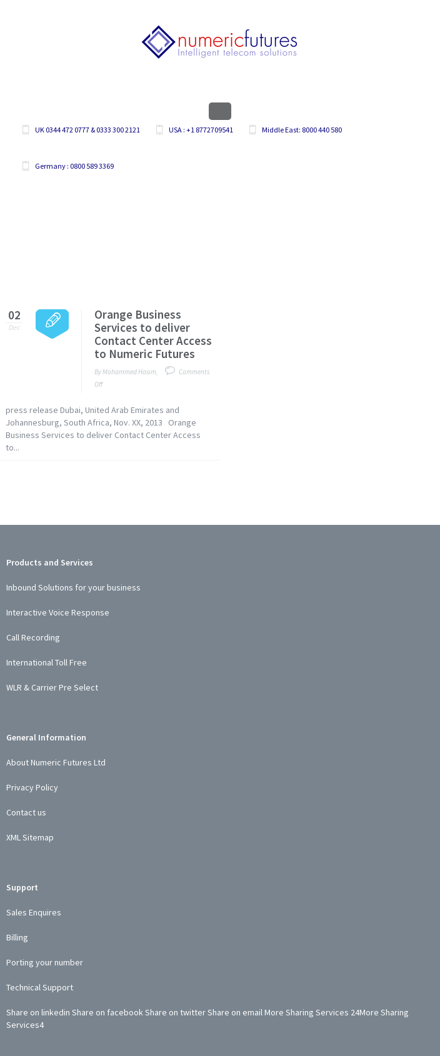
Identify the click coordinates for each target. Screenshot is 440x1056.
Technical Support (39, 987)
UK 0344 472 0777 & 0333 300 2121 (87, 129)
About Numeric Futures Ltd (56, 762)
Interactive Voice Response (57, 612)
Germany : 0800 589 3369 (74, 166)
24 (355, 1012)
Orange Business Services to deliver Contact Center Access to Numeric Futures (153, 334)
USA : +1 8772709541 (201, 129)
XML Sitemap (30, 837)
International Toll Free (46, 662)
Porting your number (44, 962)
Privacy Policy (32, 787)
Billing (17, 937)
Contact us (26, 812)
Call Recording (33, 637)
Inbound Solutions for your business (73, 587)
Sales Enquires (33, 912)
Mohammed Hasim (129, 371)
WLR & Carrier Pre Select (52, 687)
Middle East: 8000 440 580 (302, 129)
